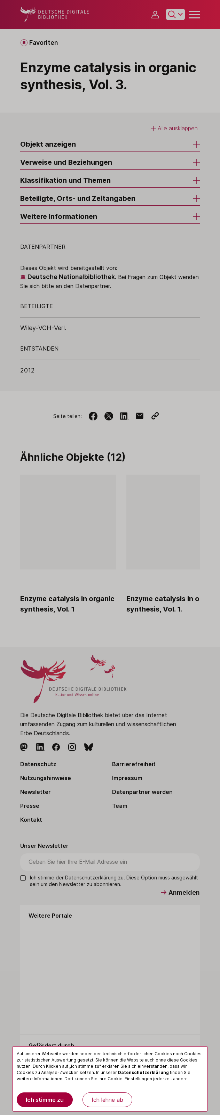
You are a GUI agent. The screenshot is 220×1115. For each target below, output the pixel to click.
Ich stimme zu (45, 1099)
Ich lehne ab (107, 1099)
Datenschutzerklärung (143, 1072)
